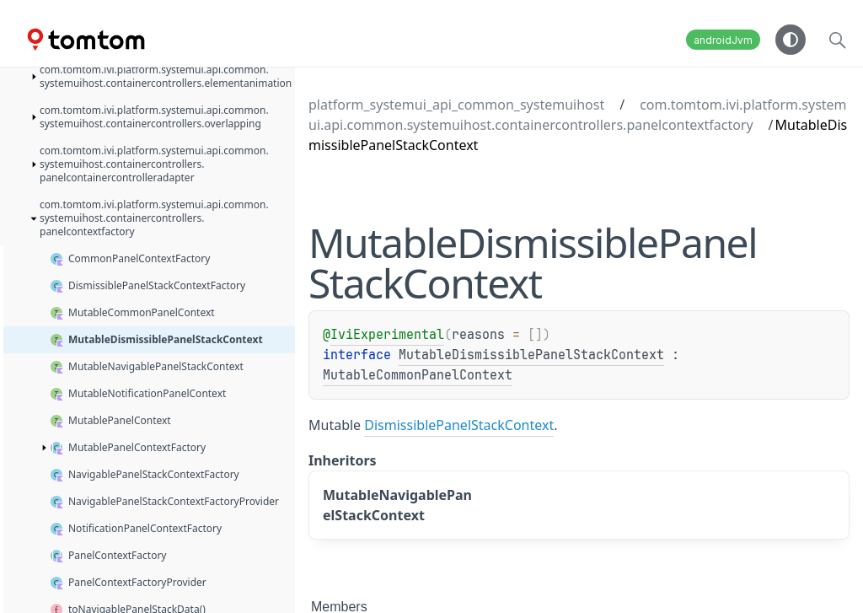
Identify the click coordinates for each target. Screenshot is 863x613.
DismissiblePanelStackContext (459, 425)
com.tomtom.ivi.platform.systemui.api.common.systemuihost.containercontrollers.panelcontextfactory (577, 114)
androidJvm (723, 40)
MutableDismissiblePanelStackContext (531, 355)
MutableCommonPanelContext (417, 375)
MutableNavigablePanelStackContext (397, 505)
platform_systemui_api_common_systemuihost (456, 104)
